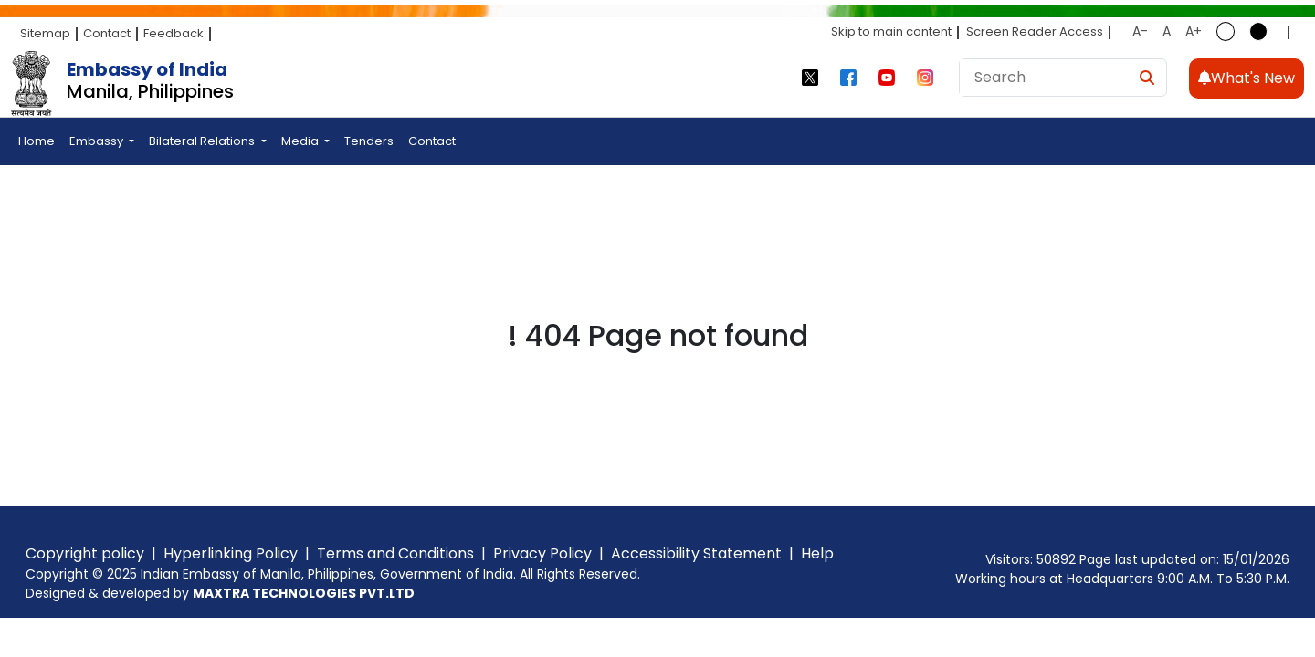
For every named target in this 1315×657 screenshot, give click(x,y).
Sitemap (45, 33)
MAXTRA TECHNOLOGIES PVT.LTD (304, 593)
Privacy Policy (542, 553)
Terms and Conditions (395, 553)
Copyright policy (85, 553)
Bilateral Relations (203, 141)
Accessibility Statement (696, 553)
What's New (1246, 78)
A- (1140, 31)
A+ (1193, 31)
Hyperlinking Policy (230, 553)
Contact (107, 33)
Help (817, 553)
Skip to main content (891, 31)
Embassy (97, 141)
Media (301, 141)
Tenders (369, 141)
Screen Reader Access (1034, 31)
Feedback (173, 33)
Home (36, 141)
